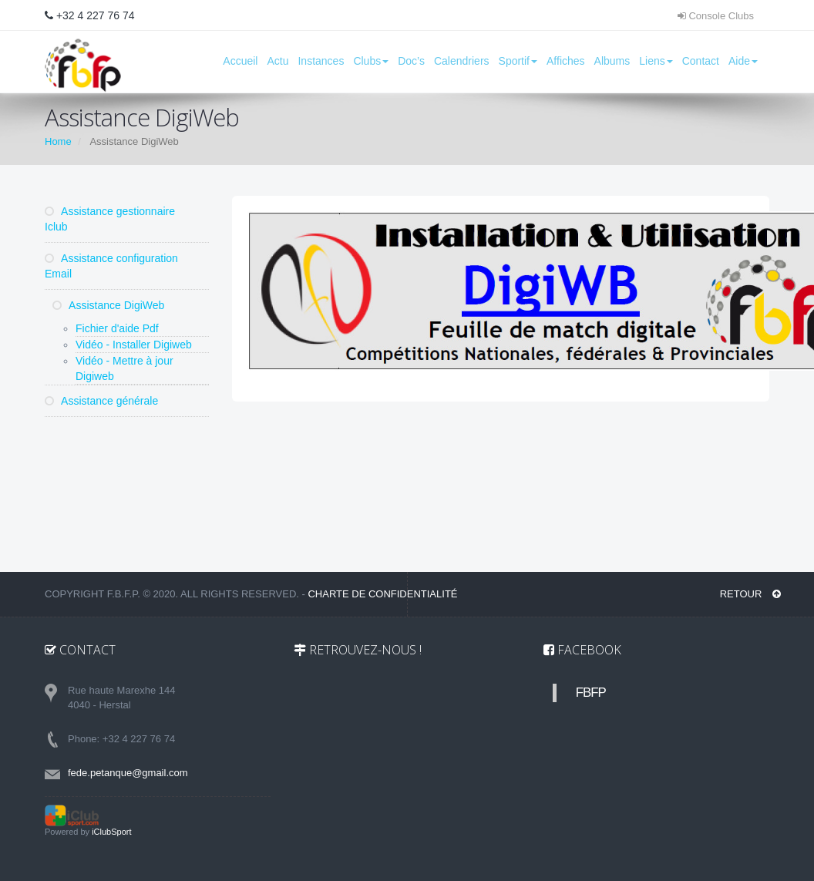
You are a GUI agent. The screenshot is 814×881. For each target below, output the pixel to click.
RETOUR (750, 594)
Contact (700, 61)
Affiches (566, 61)
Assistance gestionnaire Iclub (110, 219)
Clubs (370, 61)
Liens (655, 61)
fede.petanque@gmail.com (128, 772)
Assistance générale (101, 401)
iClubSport (111, 831)
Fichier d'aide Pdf (117, 328)
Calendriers (461, 61)
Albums (612, 61)
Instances (321, 61)
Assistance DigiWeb (108, 305)
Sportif (518, 61)
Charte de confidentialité (382, 594)
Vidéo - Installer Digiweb (134, 344)
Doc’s (411, 61)
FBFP (591, 692)
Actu (277, 61)
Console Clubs (716, 16)
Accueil (240, 61)
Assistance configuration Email (111, 266)
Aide (743, 61)
